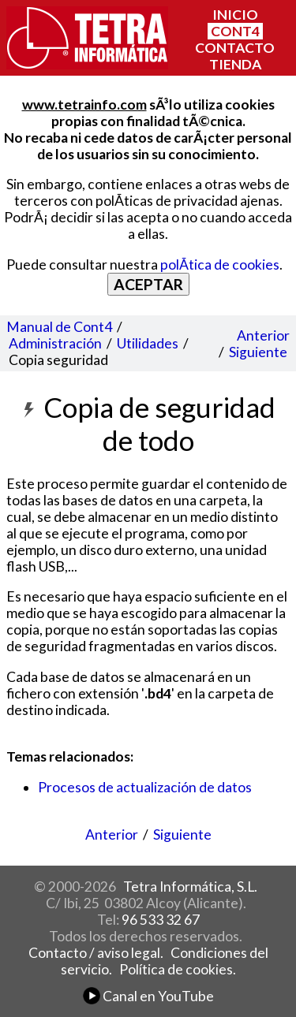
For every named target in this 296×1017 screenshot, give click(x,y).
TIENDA (235, 64)
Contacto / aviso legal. (95, 952)
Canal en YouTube (148, 996)
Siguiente (258, 352)
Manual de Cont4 (59, 327)
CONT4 (235, 31)
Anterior (263, 335)
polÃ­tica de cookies (219, 264)
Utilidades (147, 343)
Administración (55, 343)
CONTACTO (235, 47)
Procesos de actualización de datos (145, 787)
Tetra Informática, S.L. (190, 886)
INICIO (235, 14)
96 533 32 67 (161, 919)
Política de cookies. (177, 969)
